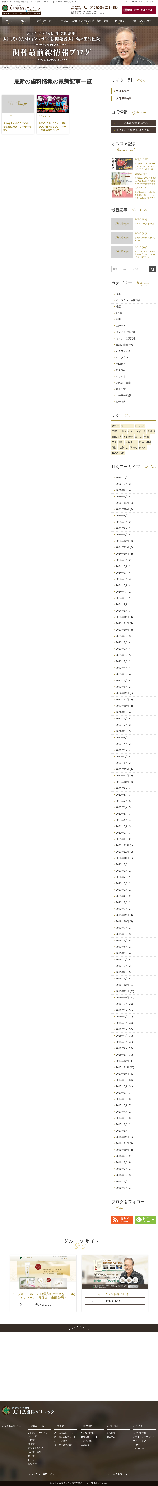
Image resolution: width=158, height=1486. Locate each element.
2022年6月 (122, 731)
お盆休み (123, 447)
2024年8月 (122, 566)
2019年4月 (122, 959)
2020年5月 (122, 889)
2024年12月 (122, 541)
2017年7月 (122, 1092)
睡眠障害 (117, 436)
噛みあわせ (118, 453)
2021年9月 (122, 788)
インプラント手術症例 (128, 300)
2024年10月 (122, 553)
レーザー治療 (123, 395)
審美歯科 (121, 370)
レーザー (32, 1460)
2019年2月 (122, 972)
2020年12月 (122, 845)
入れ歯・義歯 (123, 382)
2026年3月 (122, 484)
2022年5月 (122, 737)
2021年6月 (122, 807)
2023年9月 (122, 636)
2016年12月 (122, 1137)
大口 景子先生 (123, 98)
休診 (114, 447)
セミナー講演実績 (63, 1444)
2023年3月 (122, 674)
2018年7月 (122, 1016)
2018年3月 (122, 1042)
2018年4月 (122, 1035)
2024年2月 (122, 604)
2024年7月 (122, 572)
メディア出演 (60, 1440)
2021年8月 (122, 794)
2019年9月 (122, 928)
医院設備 (85, 1444)
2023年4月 (122, 668)
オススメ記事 (123, 351)
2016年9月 (122, 1156)
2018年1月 (122, 1054)
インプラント (123, 357)
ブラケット (127, 426)
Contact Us (138, 1448)
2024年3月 (122, 598)
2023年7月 (122, 648)
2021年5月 (122, 813)
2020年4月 (122, 896)
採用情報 (114, 1426)
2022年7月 (122, 725)
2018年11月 (122, 991)
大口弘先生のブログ (64, 1432)
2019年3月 (122, 966)
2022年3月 (122, 750)
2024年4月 (122, 591)
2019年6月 (122, 947)
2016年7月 (122, 1169)
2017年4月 (122, 1111)
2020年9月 (122, 864)
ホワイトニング (124, 376)
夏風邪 (151, 431)
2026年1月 (122, 496)
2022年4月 (122, 744)
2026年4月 (122, 477)
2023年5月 (122, 661)
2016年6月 (122, 1175)
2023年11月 (122, 623)
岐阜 (118, 294)
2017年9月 (122, 1080)
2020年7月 (122, 877)
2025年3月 (122, 522)
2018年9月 (122, 1004)
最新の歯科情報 (124, 344)
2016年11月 (122, 1143)
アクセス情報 (87, 1432)
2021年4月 (122, 820)
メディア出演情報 (126, 332)
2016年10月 (122, 1149)
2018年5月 (122, 1029)
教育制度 (111, 1436)
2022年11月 (122, 699)
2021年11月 (122, 775)
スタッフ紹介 (87, 1440)
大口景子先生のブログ (65, 1436)
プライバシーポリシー (147, 2)
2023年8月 (122, 642)
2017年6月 (122, 1099)
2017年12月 (122, 1061)
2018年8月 (122, 1010)
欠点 (114, 442)
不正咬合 (128, 436)
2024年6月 (122, 579)
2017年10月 (122, 1073)
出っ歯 (138, 436)
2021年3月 (122, 826)
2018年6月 (122, 1023)
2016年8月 (122, 1162)
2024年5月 (122, 585)
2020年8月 (122, 870)
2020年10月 (122, 858)
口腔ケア (121, 325)
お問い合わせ (139, 1432)
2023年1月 (122, 687)
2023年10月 (122, 629)
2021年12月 (122, 769)
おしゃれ (140, 426)
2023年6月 (122, 655)
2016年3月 (122, 1188)
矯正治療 (121, 389)
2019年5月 (122, 953)
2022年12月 (122, 693)
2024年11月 (122, 547)
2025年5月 (122, 515)
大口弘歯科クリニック (15, 1426)
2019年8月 (122, 934)
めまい (143, 447)
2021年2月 (122, 832)
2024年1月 (122, 610)
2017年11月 (122, 1067)
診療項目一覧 (37, 1426)
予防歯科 (121, 363)
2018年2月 (122, 1048)
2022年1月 (122, 763)
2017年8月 (122, 1086)
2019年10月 (122, 921)
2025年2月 (122, 528)
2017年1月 (122, 1130)
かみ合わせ (131, 442)
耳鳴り (133, 447)
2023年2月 (122, 680)
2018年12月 (122, 985)
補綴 (118, 306)
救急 (141, 442)
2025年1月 (122, 534)
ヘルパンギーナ (137, 431)
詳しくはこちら (43, 1304)
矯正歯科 (32, 1456)
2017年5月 (122, 1105)
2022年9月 (122, 712)
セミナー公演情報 (126, 338)
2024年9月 (122, 560)
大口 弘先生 (122, 91)
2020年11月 (122, 851)
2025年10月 (122, 509)
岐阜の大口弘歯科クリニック (78, 1483)
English (136, 1444)
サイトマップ (131, 2)
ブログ (60, 1426)
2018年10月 (122, 997)
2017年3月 (122, 1118)
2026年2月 (122, 490)
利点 (146, 436)
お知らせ (121, 313)
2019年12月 (122, 915)
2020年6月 (122, 883)
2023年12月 (122, 617)
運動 (120, 442)
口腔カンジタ (119, 431)
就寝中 (115, 426)
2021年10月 (122, 782)
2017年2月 (122, 1124)
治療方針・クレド (89, 1436)
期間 (148, 442)
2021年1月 (122, 839)
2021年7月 (122, 801)
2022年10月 (122, 706)
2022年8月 (122, 718)
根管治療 (121, 401)
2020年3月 (122, 902)
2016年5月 (122, 1181)
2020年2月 (122, 909)
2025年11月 (122, 503)
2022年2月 (122, 756)
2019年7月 (122, 940)
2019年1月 (122, 978)
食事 (118, 319)
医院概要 (87, 1426)
